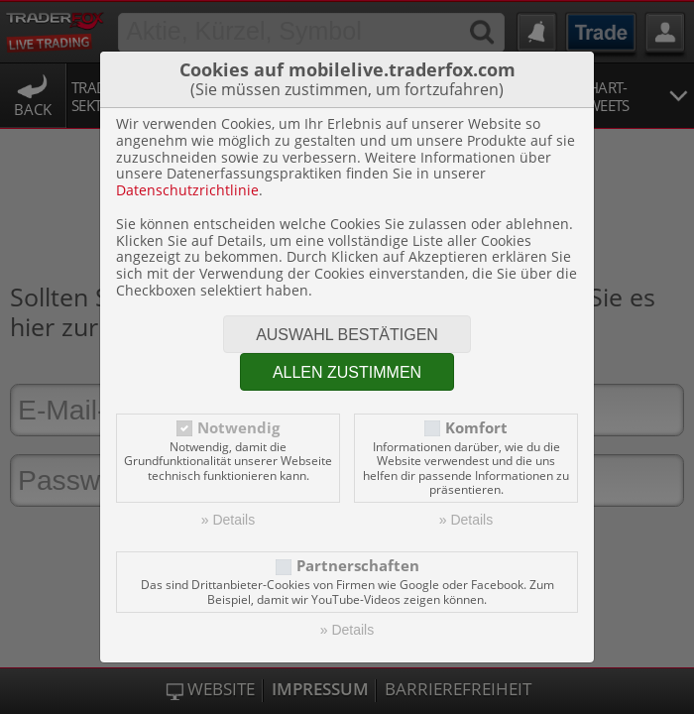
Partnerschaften (357, 565)
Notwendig (238, 427)
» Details (228, 520)
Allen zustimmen (347, 372)
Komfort (476, 427)
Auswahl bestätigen (347, 334)
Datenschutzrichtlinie (187, 189)
